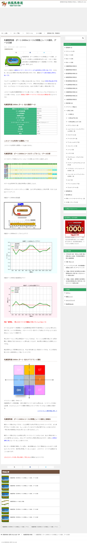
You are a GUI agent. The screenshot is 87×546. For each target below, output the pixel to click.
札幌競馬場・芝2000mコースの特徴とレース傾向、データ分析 (24, 485)
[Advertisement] (43, 19)
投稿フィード (69, 296)
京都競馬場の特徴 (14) (71, 92)
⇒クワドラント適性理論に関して (47, 411)
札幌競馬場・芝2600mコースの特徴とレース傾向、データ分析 (24, 517)
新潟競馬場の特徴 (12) (71, 73)
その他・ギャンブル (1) (72, 202)
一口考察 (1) (70, 114)
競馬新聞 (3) (69, 191)
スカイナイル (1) (71, 135)
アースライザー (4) (72, 138)
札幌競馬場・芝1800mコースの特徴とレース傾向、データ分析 (24, 493)
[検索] (75, 38)
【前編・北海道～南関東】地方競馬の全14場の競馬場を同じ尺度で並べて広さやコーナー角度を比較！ (75, 281)
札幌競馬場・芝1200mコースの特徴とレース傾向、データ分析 (24, 509)
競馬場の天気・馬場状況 (53, 33)
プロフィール (29, 33)
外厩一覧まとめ (70, 262)
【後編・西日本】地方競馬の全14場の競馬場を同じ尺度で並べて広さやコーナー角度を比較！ (75, 273)
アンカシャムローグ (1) (73, 142)
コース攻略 (39, 33)
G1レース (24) (69, 55)
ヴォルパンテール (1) (72, 187)
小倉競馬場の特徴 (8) (71, 99)
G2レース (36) (69, 58)
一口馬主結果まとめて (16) (74, 121)
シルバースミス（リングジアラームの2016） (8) (75, 130)
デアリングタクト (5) (72, 125)
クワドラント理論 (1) (71, 107)
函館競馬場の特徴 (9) (71, 69)
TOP (11, 534)
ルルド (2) (70, 180)
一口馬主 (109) (69, 110)
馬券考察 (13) (69, 103)
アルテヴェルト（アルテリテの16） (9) (75, 158)
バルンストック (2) (72, 146)
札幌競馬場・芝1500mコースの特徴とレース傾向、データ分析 (24, 477)
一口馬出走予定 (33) (72, 118)
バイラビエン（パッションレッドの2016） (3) (75, 169)
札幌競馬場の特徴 (8, 49)
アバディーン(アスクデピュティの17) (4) (76, 163)
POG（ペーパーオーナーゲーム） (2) (75, 198)
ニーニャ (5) (70, 149)
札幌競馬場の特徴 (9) (71, 66)
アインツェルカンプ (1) (73, 183)
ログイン (68, 293)
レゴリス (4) (70, 153)
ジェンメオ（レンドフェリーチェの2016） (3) (75, 175)
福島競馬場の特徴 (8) (71, 77)
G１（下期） (17, 33)
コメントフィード (70, 300)
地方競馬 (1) (69, 194)
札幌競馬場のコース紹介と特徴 (17, 501)
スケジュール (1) (70, 51)
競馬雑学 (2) (69, 47)
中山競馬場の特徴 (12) (71, 84)
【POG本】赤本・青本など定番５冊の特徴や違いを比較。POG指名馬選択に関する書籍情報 (75, 256)
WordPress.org (69, 304)
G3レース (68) (69, 62)
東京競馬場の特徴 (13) (71, 81)
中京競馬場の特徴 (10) (71, 88)
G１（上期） (5, 33)
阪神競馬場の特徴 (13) (71, 95)
